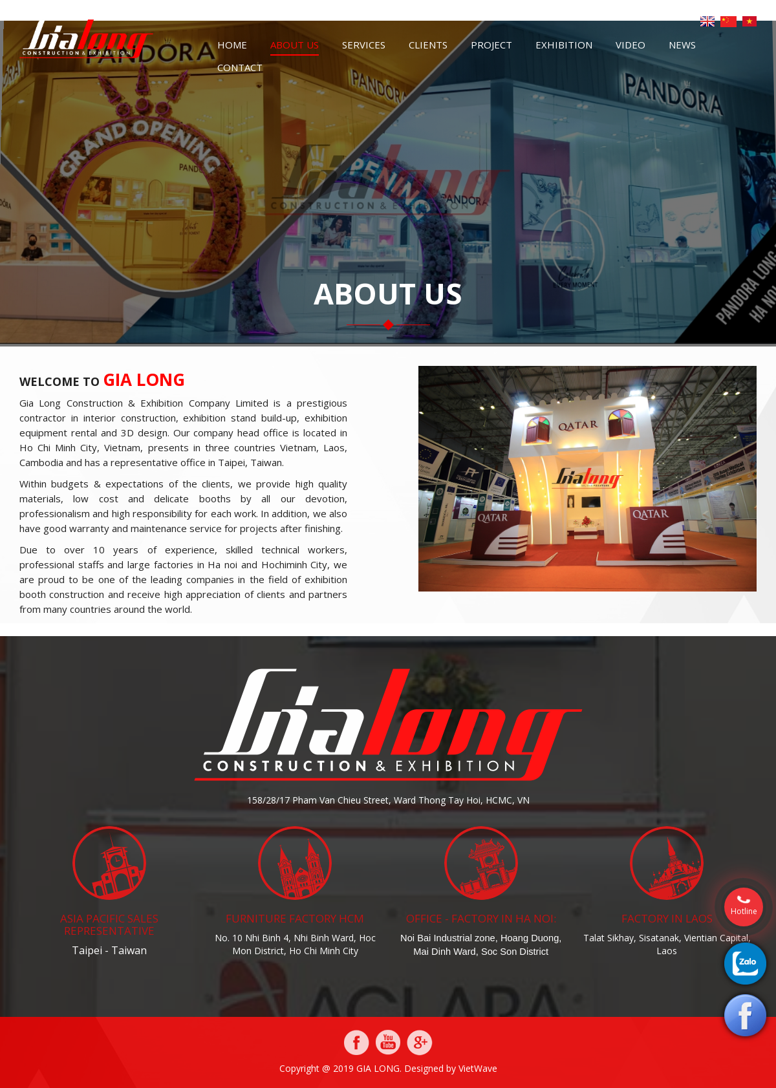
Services (363, 44)
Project (491, 44)
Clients (428, 44)
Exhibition (563, 44)
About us (294, 44)
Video (630, 44)
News (682, 44)
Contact (240, 67)
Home (232, 44)
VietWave (477, 1068)
